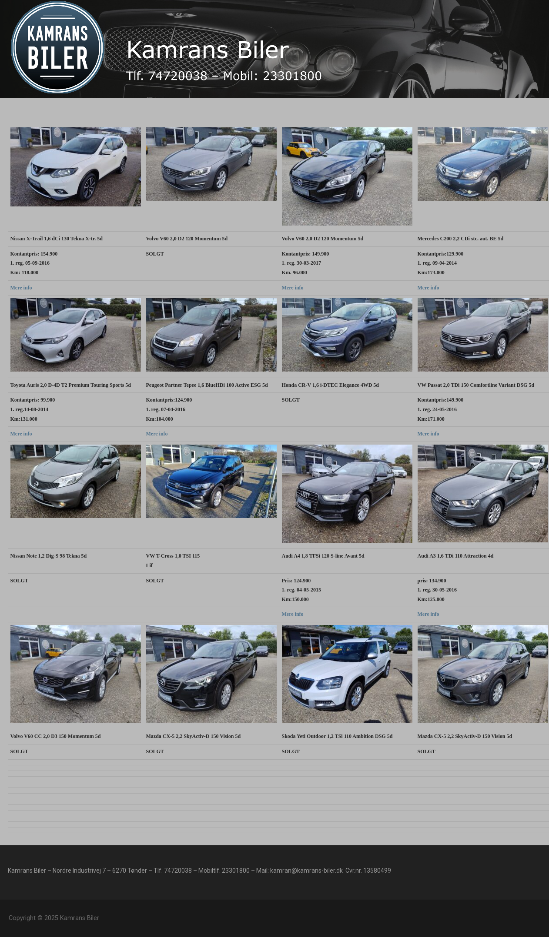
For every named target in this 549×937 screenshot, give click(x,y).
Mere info (21, 288)
